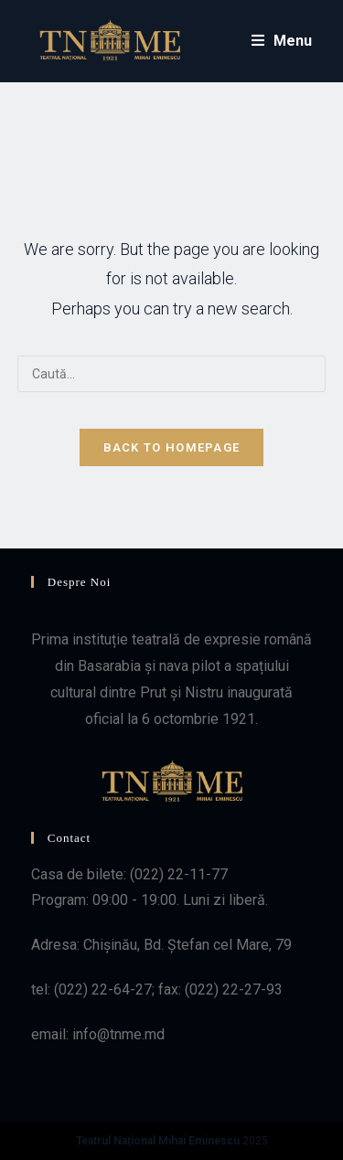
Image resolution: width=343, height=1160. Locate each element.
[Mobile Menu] (282, 41)
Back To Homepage (172, 447)
